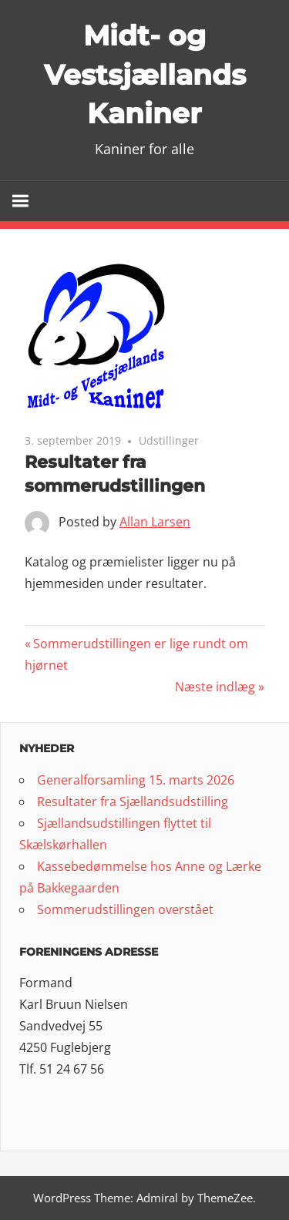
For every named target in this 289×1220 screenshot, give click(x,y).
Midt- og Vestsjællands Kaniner (145, 74)
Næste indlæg (215, 686)
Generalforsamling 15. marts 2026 (135, 779)
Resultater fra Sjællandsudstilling (132, 801)
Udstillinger (169, 440)
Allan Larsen (154, 521)
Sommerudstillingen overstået (125, 909)
